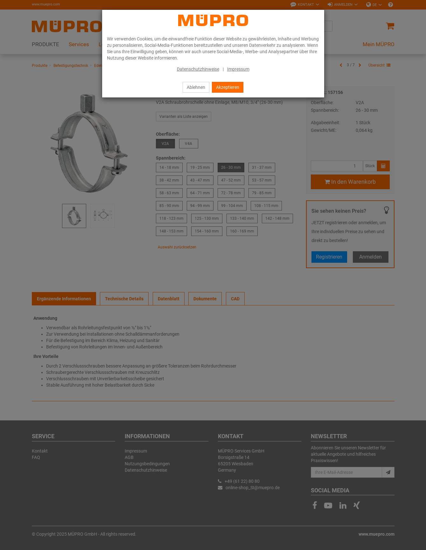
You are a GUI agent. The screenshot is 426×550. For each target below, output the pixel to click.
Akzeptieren (227, 87)
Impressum (238, 69)
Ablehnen (196, 87)
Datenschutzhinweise (198, 69)
